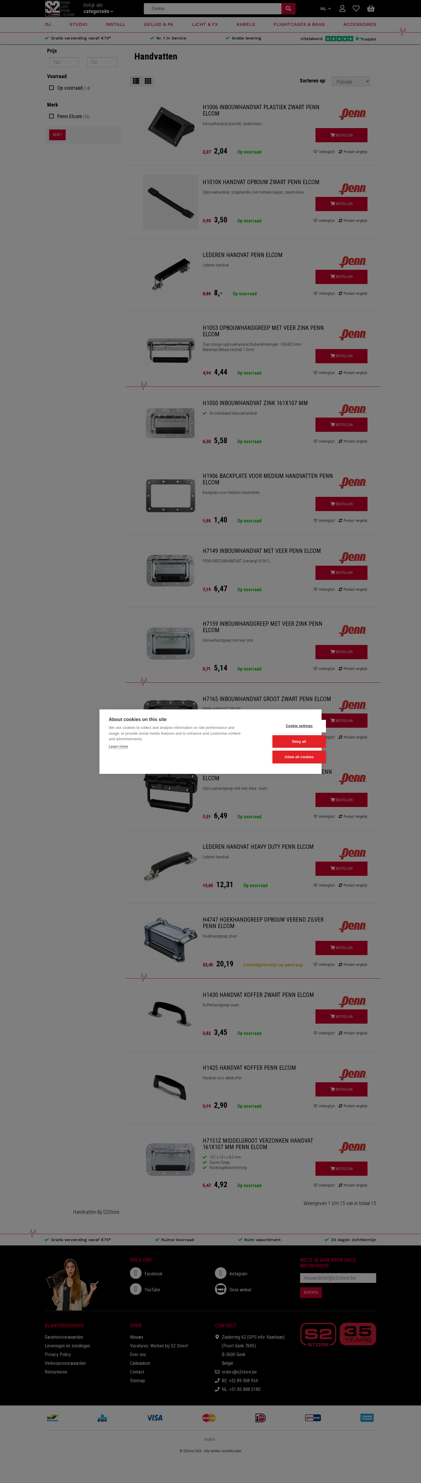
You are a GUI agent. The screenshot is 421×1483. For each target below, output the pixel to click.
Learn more (118, 746)
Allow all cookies (283, 757)
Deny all (284, 742)
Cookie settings (283, 726)
